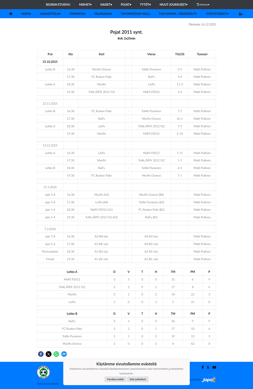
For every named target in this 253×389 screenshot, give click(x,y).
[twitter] (48, 354)
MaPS (26, 13)
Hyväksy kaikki (115, 379)
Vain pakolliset (138, 379)
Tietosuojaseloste (48, 383)
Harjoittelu (50, 13)
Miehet (85, 4)
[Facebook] (201, 367)
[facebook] (41, 354)
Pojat (126, 4)
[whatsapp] (56, 354)
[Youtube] (213, 367)
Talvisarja (103, 13)
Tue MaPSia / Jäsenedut (178, 13)
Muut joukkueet (173, 4)
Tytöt (145, 4)
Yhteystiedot (217, 13)
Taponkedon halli (135, 13)
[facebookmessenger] (64, 354)
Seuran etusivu (58, 4)
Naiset (106, 4)
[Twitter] (207, 367)
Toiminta (77, 13)
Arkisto (203, 4)
